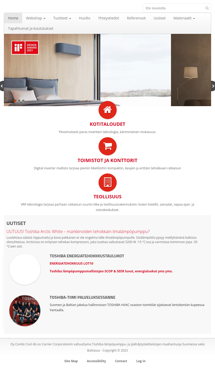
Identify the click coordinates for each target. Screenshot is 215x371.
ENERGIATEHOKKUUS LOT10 (71, 263)
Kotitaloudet (107, 124)
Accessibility (96, 361)
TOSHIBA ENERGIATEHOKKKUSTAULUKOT (87, 256)
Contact (121, 361)
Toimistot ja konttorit (107, 160)
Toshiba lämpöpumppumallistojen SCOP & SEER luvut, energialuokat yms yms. (111, 271)
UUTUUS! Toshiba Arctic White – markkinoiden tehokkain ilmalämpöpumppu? (78, 231)
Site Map (71, 361)
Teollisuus (107, 196)
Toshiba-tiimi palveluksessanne (82, 297)
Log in (141, 361)
